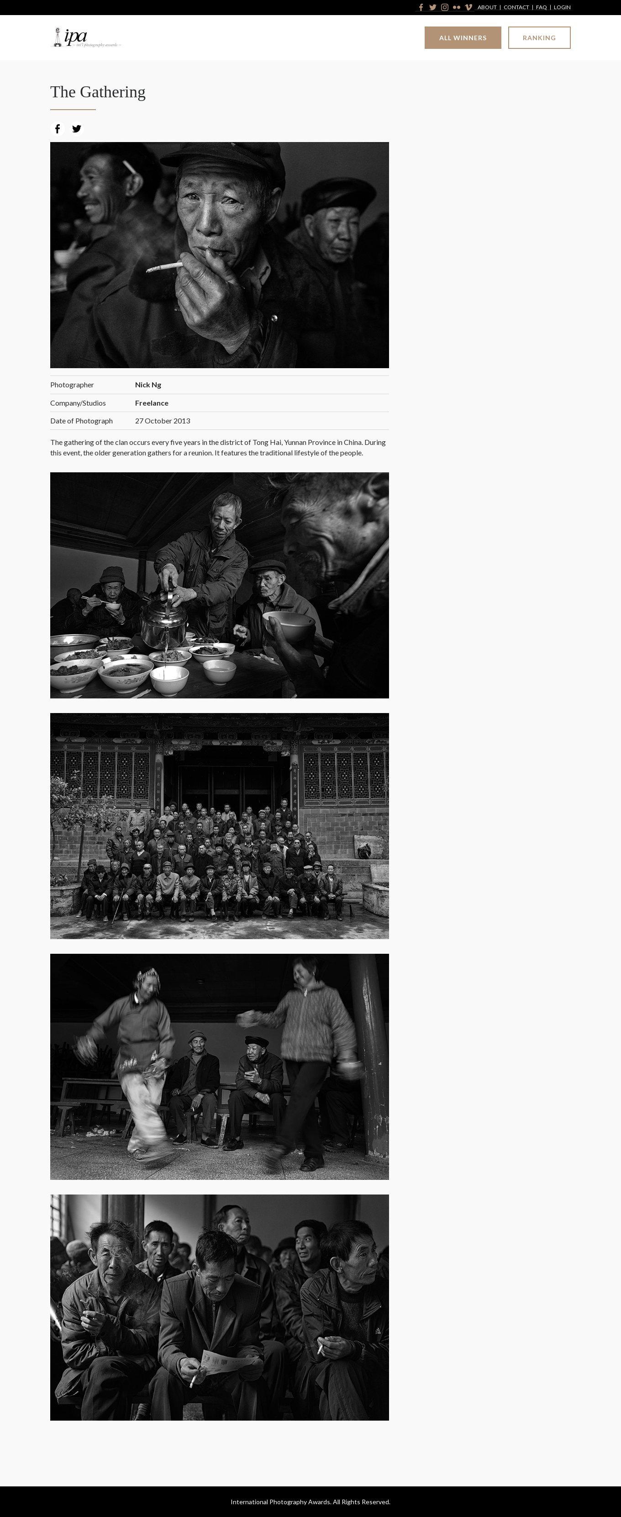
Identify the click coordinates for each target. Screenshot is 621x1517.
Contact (516, 7)
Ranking (539, 38)
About (487, 7)
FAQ (541, 7)
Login (562, 7)
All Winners (463, 38)
